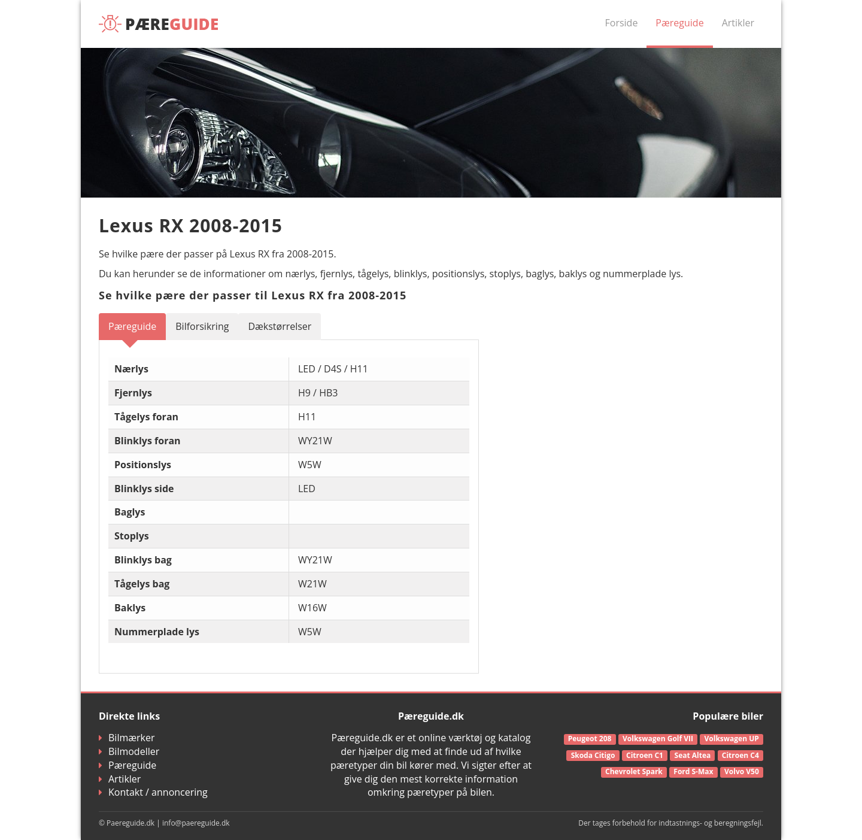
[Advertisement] (658, 397)
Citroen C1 (644, 755)
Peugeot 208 (590, 738)
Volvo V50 (741, 771)
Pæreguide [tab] (132, 326)
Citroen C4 (740, 755)
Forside (621, 22)
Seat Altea (693, 755)
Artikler (738, 22)
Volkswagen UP (732, 738)
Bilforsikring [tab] (202, 326)
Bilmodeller (129, 751)
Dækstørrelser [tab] (279, 326)
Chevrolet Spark (634, 771)
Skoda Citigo (593, 755)
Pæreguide (679, 22)
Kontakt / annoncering (153, 792)
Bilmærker (127, 737)
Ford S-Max (693, 771)
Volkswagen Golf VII (658, 738)
